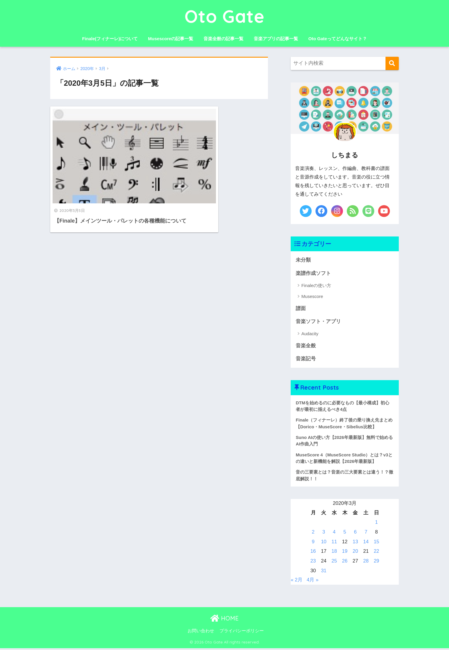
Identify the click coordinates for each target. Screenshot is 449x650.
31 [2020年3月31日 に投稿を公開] (323, 572)
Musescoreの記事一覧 (170, 38)
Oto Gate (225, 16)
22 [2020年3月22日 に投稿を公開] (376, 553)
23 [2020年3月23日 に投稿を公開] (313, 562)
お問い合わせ (201, 632)
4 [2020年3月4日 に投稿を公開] (334, 533)
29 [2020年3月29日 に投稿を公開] (376, 562)
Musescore (312, 296)
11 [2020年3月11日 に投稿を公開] (334, 543)
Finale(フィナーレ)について (110, 38)
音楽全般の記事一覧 (223, 38)
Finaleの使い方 (316, 285)
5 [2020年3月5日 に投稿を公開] (344, 533)
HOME (224, 620)
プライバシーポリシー (241, 632)
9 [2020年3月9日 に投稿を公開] (313, 543)
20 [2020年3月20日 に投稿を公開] (355, 553)
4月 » (313, 582)
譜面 (301, 309)
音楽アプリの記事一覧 (276, 38)
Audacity (309, 334)
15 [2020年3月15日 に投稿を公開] (376, 543)
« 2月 (296, 582)
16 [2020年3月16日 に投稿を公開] (313, 553)
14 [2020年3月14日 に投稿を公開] (366, 543)
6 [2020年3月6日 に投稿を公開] (355, 533)
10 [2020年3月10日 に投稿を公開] (323, 543)
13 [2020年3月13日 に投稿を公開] (355, 543)
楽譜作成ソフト (313, 273)
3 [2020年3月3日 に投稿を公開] (323, 533)
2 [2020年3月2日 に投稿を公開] (313, 533)
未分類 (303, 260)
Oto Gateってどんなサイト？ (337, 38)
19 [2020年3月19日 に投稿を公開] (345, 553)
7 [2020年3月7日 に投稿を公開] (366, 533)
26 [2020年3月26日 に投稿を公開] (345, 562)
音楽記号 (306, 359)
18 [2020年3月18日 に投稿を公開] (334, 553)
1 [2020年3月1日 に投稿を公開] (376, 524)
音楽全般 (306, 346)
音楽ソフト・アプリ (318, 322)
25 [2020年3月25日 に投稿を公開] (334, 562)
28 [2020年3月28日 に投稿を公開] (366, 562)
